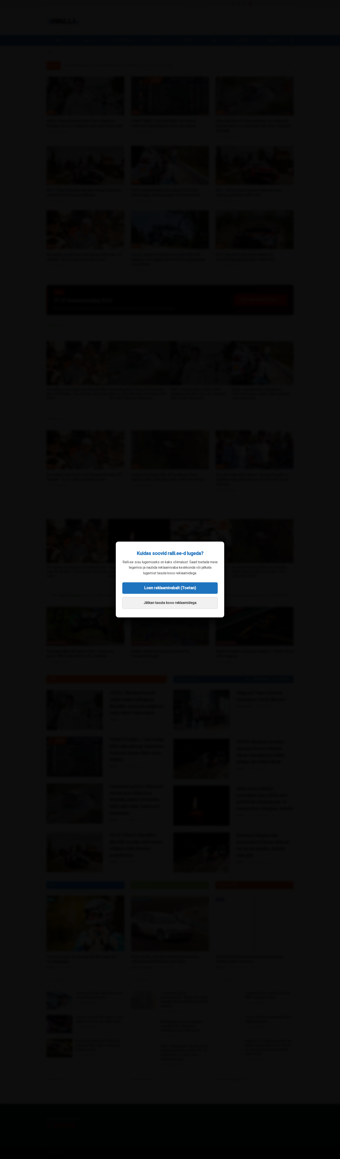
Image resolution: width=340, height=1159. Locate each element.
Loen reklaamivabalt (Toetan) (170, 588)
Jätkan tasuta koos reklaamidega (170, 603)
